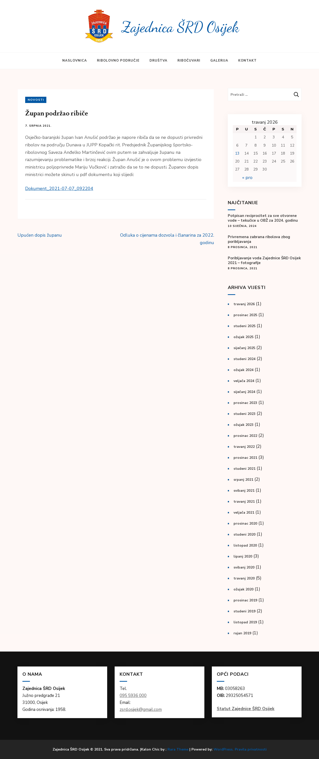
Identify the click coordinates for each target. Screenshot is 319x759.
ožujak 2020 (243, 589)
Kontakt (247, 60)
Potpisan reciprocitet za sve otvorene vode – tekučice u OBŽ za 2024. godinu (263, 218)
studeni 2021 (244, 468)
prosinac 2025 (245, 315)
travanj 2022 (244, 446)
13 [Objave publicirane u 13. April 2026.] (237, 153)
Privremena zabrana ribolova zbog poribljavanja (259, 239)
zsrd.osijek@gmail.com (141, 709)
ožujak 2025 (243, 337)
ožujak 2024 (243, 370)
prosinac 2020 (245, 523)
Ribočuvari (188, 60)
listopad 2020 (245, 545)
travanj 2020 (244, 578)
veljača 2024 (244, 381)
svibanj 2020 (244, 567)
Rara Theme (177, 749)
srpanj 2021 (243, 479)
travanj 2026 (244, 304)
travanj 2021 (244, 501)
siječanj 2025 (244, 348)
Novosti (36, 100)
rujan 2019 (242, 633)
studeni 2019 (244, 611)
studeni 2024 (244, 359)
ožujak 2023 (243, 424)
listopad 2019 (245, 622)
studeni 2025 (244, 326)
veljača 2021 (244, 512)
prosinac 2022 (245, 435)
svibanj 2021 (244, 490)
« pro (247, 178)
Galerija (219, 60)
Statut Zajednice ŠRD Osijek (245, 709)
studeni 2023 (244, 413)
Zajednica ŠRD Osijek (180, 27)
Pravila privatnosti (251, 749)
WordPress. (224, 749)
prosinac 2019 (245, 600)
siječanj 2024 (244, 391)
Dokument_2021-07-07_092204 (59, 188)
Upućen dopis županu (39, 235)
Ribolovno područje (118, 60)
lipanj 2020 (243, 556)
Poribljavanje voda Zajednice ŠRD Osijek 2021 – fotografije (264, 260)
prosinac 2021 (245, 457)
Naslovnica (74, 60)
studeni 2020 (244, 534)
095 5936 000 (133, 695)
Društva (158, 60)
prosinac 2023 (245, 402)
